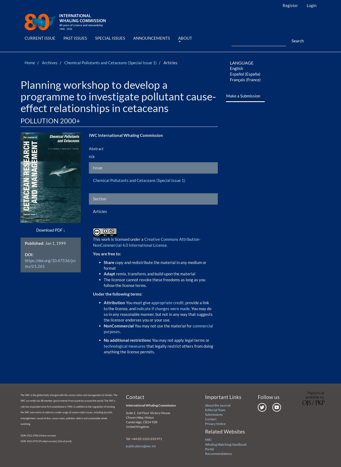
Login (311, 5)
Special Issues (110, 38)
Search (298, 40)
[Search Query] (259, 41)
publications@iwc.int (141, 446)
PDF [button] (58, 230)
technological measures (125, 346)
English (236, 68)
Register (290, 5)
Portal (209, 449)
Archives (50, 62)
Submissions (214, 414)
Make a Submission (243, 95)
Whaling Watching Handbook (226, 444)
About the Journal (217, 405)
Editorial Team (215, 410)
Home (30, 62)
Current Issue (40, 38)
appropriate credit (167, 302)
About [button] (185, 39)
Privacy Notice (215, 424)
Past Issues (75, 38)
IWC (208, 440)
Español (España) (245, 74)
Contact (210, 419)
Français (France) (245, 79)
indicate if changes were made (163, 308)
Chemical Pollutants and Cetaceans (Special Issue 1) (110, 62)
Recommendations (218, 454)
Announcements (151, 38)
